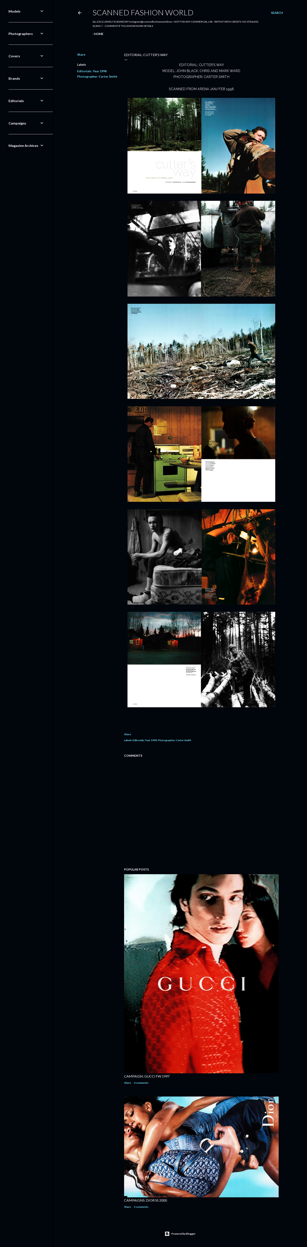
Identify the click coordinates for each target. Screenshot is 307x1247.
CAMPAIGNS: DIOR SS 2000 (145, 1200)
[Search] (277, 13)
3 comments (141, 1082)
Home (98, 34)
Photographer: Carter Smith (97, 76)
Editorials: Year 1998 (92, 71)
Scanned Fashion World (143, 12)
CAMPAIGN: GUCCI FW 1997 (146, 1076)
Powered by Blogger (180, 1233)
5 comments (141, 1206)
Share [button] (81, 54)
